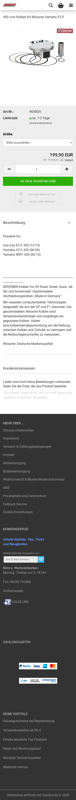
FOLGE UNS (16, 602)
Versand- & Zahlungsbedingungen (27, 447)
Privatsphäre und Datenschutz (24, 496)
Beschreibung (14, 222)
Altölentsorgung (14, 463)
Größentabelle (13, 591)
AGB (6, 488)
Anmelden (40, 397)
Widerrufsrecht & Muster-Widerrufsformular (33, 479)
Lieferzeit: (10, 118)
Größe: (8, 134)
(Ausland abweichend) (40, 123)
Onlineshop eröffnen (21, 795)
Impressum (11, 438)
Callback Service (15, 504)
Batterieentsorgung (16, 471)
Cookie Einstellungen (18, 512)
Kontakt (8, 455)
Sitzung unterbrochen (18, 430)
